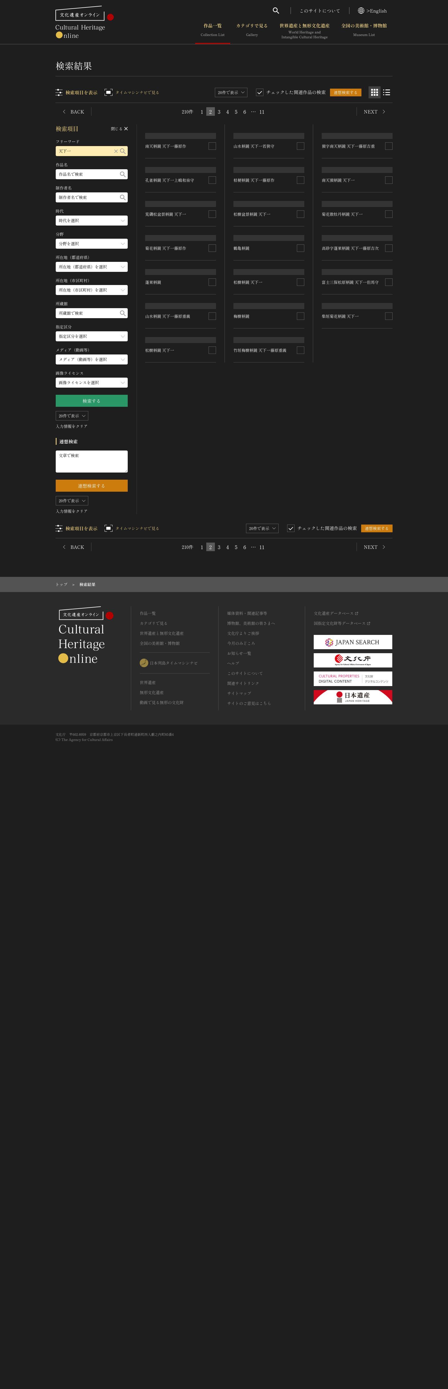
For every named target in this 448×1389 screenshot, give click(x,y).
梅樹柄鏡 (153, 977)
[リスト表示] (387, 92)
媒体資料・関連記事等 (247, 1226)
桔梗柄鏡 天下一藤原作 (254, 403)
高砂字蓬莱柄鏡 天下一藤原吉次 (350, 687)
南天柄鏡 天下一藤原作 (166, 248)
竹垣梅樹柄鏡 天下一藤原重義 (172, 1115)
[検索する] (123, 151)
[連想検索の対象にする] (212, 248)
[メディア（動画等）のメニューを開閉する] (92, 359)
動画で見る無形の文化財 (162, 1315)
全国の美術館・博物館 (364, 31)
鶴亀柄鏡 (242, 695)
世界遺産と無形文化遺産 (304, 31)
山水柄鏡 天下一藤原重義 (256, 976)
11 (262, 111)
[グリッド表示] (375, 92)
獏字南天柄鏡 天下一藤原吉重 (348, 232)
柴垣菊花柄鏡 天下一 (340, 991)
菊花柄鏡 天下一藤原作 (166, 691)
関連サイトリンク (243, 1296)
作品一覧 (213, 31)
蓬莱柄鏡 (153, 828)
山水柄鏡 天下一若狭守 (254, 258)
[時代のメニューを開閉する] (92, 221)
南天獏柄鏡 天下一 (338, 391)
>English (372, 10)
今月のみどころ (241, 1256)
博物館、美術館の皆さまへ (251, 1236)
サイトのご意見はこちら (249, 1316)
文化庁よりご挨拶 (243, 1246)
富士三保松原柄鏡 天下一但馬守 (350, 829)
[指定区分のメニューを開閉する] (92, 336)
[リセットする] (116, 151)
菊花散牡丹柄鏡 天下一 (342, 548)
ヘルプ (233, 1276)
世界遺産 (148, 1295)
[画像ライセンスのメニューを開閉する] (92, 383)
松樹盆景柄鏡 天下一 (252, 540)
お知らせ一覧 (239, 1266)
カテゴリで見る (252, 31)
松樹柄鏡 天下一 (248, 817)
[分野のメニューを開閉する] (92, 244)
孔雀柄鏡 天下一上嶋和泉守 (170, 396)
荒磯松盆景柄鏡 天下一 (166, 538)
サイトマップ (239, 1306)
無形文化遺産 (152, 1305)
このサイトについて (320, 10)
